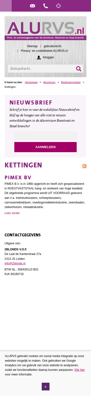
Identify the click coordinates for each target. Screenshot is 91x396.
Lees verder (12, 213)
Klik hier (79, 370)
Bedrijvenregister (71, 82)
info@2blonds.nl (15, 263)
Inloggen (48, 57)
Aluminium (49, 82)
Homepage (31, 82)
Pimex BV (18, 177)
